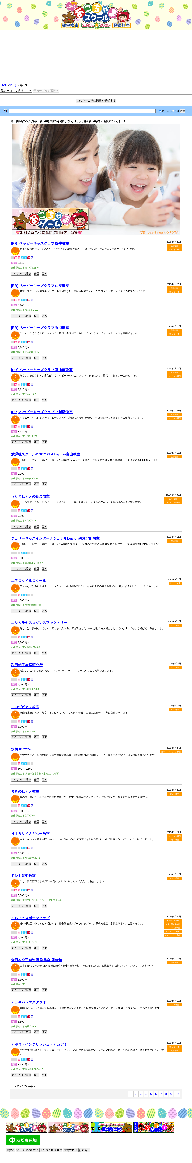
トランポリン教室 (173, 931)
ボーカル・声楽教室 (173, 502)
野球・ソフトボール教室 (171, 752)
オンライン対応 (174, 250)
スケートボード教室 (173, 935)
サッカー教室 (175, 583)
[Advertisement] (96, 56)
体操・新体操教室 (173, 924)
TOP (4, 85)
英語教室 (174, 246)
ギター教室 (174, 840)
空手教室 (174, 962)
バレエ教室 (175, 625)
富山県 (13, 85)
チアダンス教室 (173, 920)
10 (177, 1094)
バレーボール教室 (173, 928)
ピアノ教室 (172, 499)
